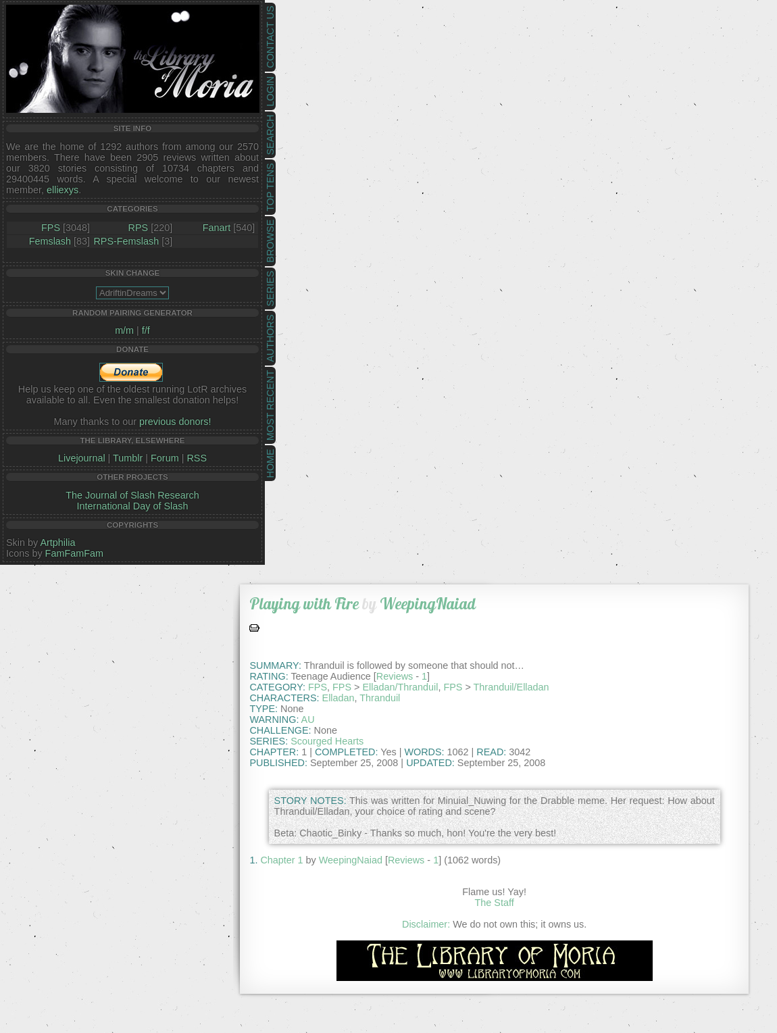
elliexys (62, 189)
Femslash (50, 241)
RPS (138, 227)
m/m (124, 330)
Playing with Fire (304, 603)
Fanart (217, 227)
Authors (270, 337)
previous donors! (175, 421)
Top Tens (270, 187)
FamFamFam (74, 553)
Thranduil (379, 697)
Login (270, 91)
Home (270, 463)
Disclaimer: (426, 924)
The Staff (494, 902)
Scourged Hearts (327, 741)
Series (270, 289)
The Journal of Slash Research (132, 495)
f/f (146, 330)
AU (308, 719)
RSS (196, 458)
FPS (50, 227)
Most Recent (270, 405)
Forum (165, 458)
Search (270, 135)
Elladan (338, 697)
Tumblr (128, 458)
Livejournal (81, 458)
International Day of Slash (133, 506)
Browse (270, 241)
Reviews (394, 676)
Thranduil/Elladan (511, 687)
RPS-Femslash (126, 241)
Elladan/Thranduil (400, 687)
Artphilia (57, 542)
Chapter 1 (281, 860)
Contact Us (270, 37)
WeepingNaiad (428, 603)
